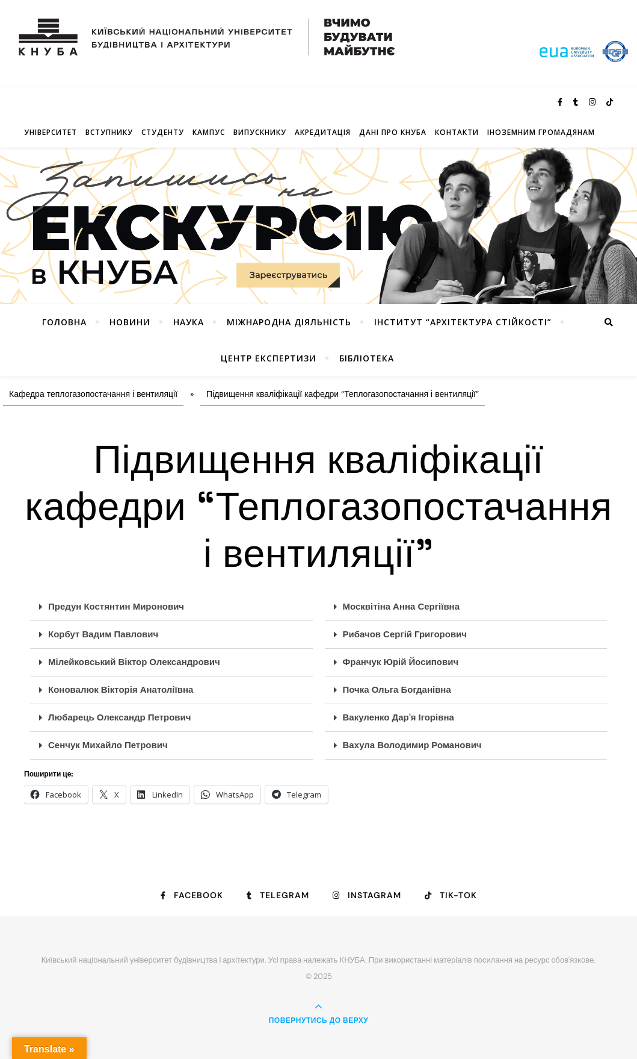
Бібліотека (366, 358)
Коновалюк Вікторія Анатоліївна (120, 690)
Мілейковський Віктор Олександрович (134, 662)
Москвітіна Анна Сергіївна (401, 607)
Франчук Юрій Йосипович (401, 662)
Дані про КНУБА (392, 132)
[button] (171, 607)
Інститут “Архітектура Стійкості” (463, 322)
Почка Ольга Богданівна (397, 690)
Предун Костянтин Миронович (116, 607)
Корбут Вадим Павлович (103, 634)
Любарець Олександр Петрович (119, 717)
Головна (64, 322)
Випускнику (259, 132)
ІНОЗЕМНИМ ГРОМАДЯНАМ (541, 132)
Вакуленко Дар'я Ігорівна (398, 717)
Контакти (457, 132)
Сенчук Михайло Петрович (108, 745)
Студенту (162, 132)
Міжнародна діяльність (289, 322)
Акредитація (323, 132)
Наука (188, 322)
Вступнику (109, 132)
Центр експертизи (268, 358)
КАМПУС (208, 132)
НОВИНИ (129, 322)
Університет (50, 132)
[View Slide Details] (318, 226)
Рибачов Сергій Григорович (405, 634)
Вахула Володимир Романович (412, 745)
